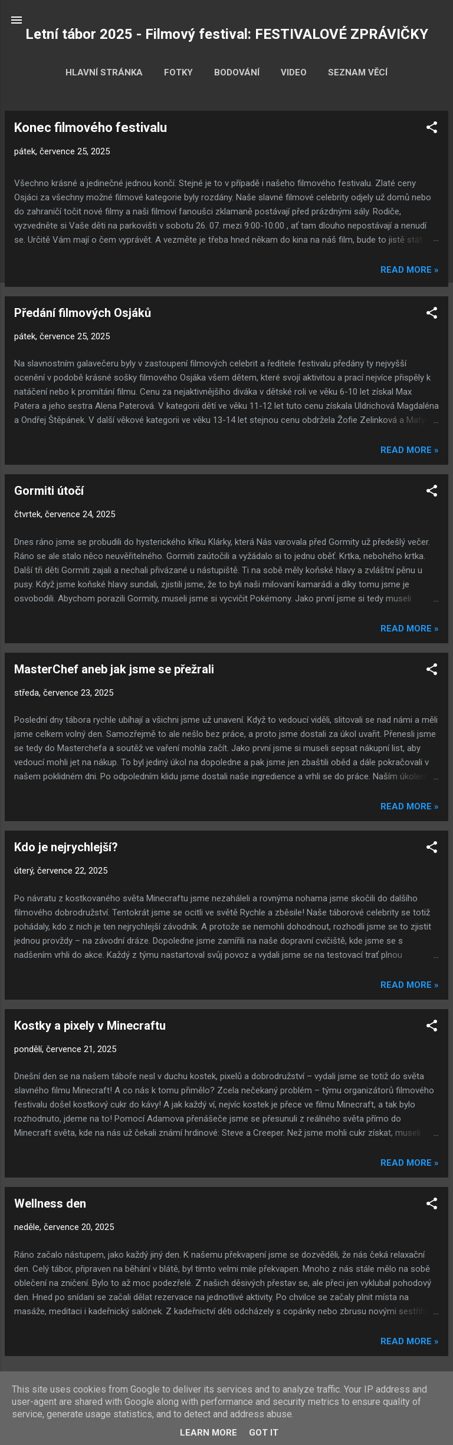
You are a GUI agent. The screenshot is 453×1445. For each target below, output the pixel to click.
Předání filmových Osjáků (82, 313)
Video (294, 72)
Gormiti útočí (49, 491)
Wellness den (50, 1203)
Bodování (237, 72)
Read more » (409, 269)
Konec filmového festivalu (90, 127)
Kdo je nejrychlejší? (66, 847)
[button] (432, 129)
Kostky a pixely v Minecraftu (90, 1026)
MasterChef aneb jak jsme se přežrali (114, 669)
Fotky (178, 72)
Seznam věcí (358, 72)
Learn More (208, 1432)
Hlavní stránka (104, 72)
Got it (263, 1432)
